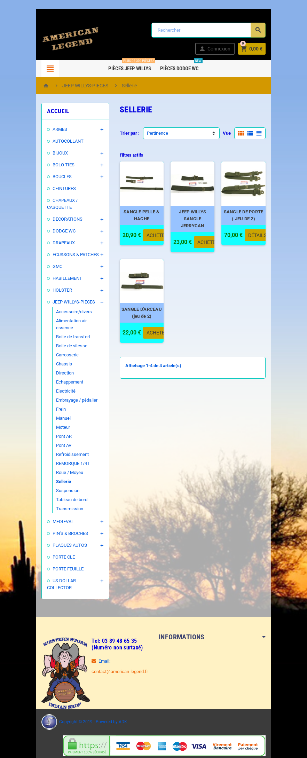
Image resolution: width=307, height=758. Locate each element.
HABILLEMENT (61, 271)
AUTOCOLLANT (61, 141)
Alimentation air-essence (74, 313)
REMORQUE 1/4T (67, 449)
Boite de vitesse (65, 331)
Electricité (59, 377)
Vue (233, 133)
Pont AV (57, 431)
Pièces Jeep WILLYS (131, 66)
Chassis (58, 350)
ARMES (53, 129)
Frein (55, 395)
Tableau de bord (65, 485)
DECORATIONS (61, 212)
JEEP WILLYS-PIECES (67, 295)
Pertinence (155, 133)
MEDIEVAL (57, 507)
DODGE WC (57, 224)
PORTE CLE (57, 543)
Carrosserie (61, 341)
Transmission (63, 494)
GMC (51, 259)
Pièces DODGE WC (181, 66)
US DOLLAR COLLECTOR (70, 566)
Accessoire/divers (68, 304)
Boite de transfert (67, 322)
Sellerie (57, 467)
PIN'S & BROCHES (64, 519)
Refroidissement (66, 440)
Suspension (61, 476)
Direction (59, 359)
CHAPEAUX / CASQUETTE (71, 200)
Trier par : (127, 133)
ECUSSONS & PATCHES (69, 247)
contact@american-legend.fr (113, 650)
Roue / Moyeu (63, 458)
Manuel (57, 404)
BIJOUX (54, 153)
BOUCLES (55, 176)
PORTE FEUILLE (61, 555)
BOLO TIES (57, 164)
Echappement (63, 368)
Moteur (57, 413)
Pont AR (57, 422)
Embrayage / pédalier (70, 386)
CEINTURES (58, 188)
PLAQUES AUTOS (63, 531)
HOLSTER (56, 283)
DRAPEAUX (57, 235)
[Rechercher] (210, 30)
